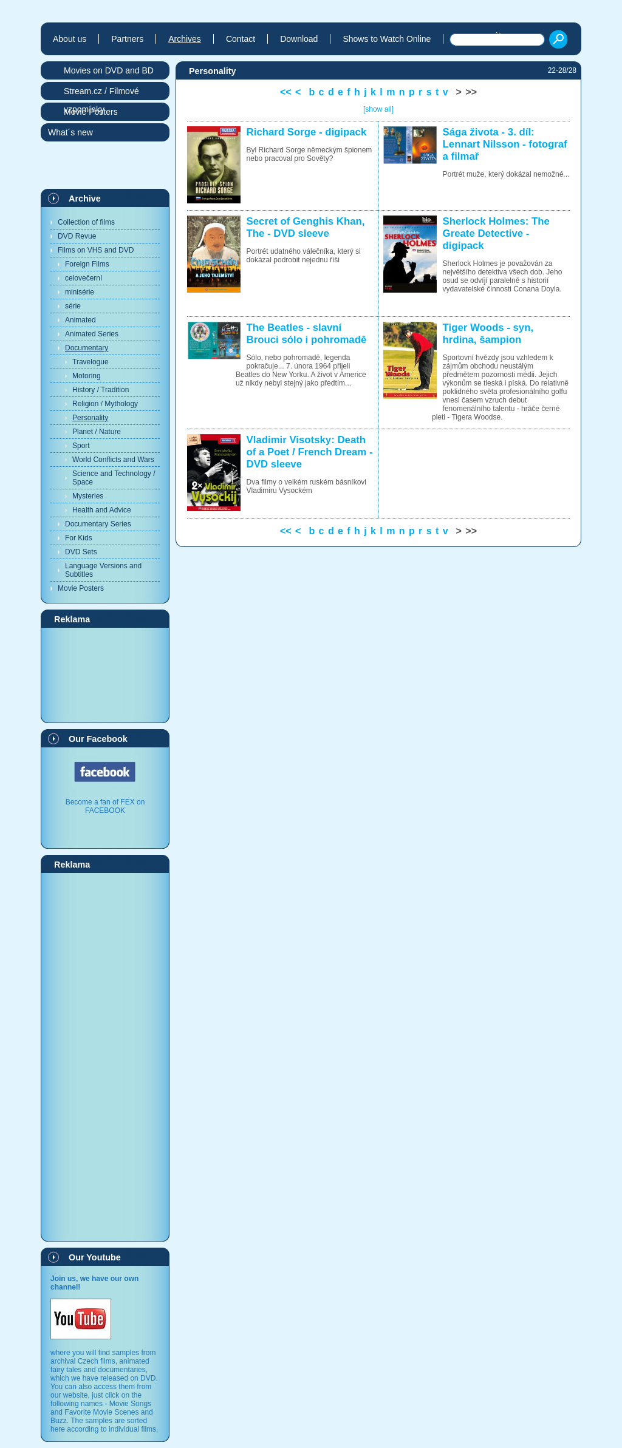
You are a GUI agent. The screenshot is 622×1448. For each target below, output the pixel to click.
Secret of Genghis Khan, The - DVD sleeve (306, 227)
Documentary (86, 348)
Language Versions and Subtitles (103, 570)
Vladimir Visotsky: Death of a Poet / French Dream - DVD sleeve (310, 452)
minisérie (79, 292)
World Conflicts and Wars (113, 459)
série (73, 306)
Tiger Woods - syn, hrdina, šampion (488, 333)
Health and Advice (101, 510)
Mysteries (87, 496)
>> (471, 92)
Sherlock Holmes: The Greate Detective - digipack (496, 233)
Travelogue (90, 362)
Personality (90, 417)
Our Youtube (95, 1257)
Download (299, 39)
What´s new (70, 132)
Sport (81, 445)
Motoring (86, 376)
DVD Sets (81, 552)
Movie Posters (81, 588)
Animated (80, 320)
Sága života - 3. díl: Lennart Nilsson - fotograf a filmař (505, 144)
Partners (127, 39)
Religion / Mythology (105, 403)
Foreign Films (87, 264)
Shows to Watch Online (387, 39)
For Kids (78, 538)
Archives (184, 39)
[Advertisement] (105, 674)
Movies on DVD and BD (109, 70)
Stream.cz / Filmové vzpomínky (101, 93)
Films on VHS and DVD (96, 250)
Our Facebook (98, 739)
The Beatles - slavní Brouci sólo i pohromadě (307, 333)
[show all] (378, 109)
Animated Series (91, 334)
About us (69, 39)
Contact (240, 39)
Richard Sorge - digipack (307, 132)
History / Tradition (100, 390)
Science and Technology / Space (114, 477)
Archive (85, 198)
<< (286, 92)
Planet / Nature (96, 431)
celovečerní (83, 278)
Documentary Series (98, 524)
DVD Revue (77, 236)
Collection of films (86, 222)
